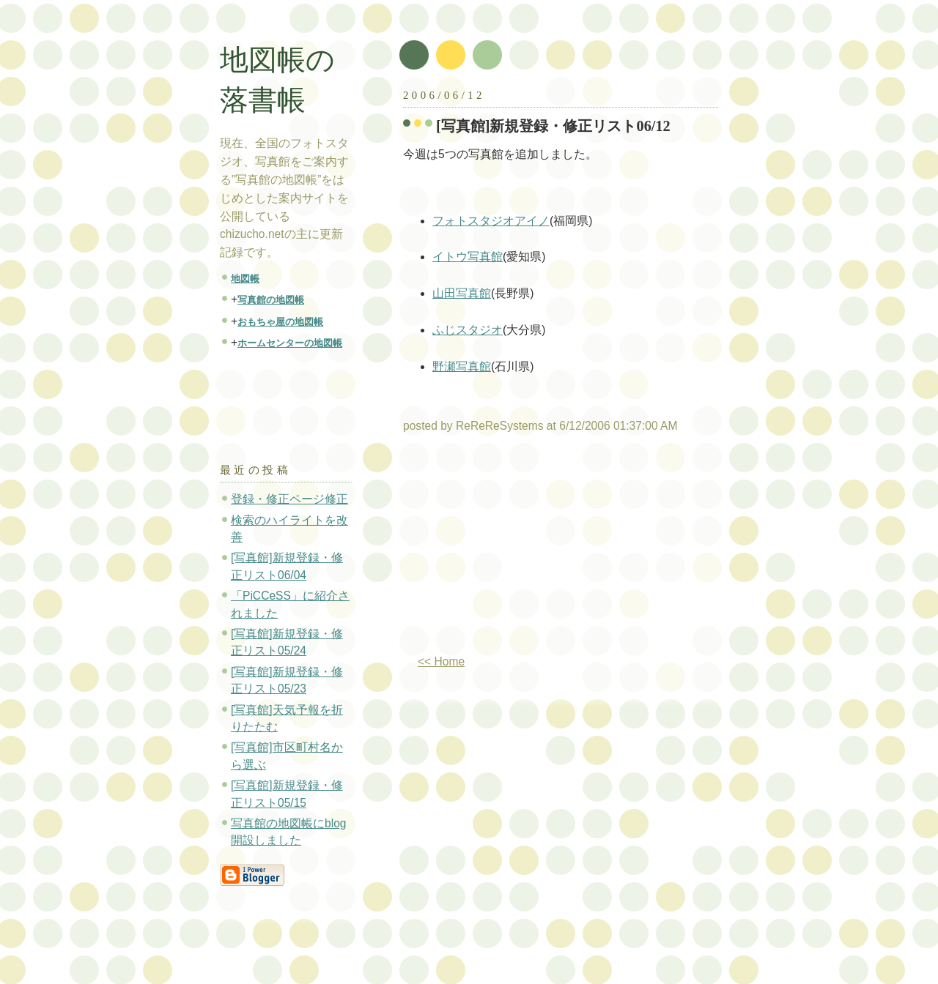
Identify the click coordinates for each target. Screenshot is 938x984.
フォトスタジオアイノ (491, 221)
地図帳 (245, 278)
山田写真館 (461, 293)
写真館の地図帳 (270, 299)
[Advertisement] (526, 549)
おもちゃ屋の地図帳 (280, 321)
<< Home (441, 661)
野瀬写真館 (461, 366)
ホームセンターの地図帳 (289, 343)
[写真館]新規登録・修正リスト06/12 (553, 126)
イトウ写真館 (467, 256)
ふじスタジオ (467, 330)
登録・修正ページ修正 (289, 499)
